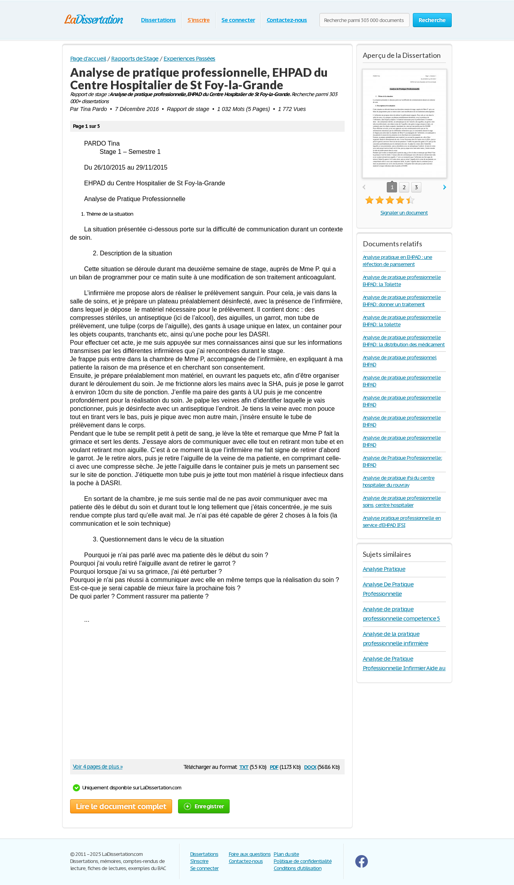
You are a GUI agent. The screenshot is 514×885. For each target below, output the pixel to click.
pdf (274, 766)
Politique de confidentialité (303, 861)
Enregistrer (204, 806)
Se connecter (238, 20)
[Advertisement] (203, 694)
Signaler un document (404, 212)
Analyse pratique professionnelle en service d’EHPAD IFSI (402, 521)
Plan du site (286, 854)
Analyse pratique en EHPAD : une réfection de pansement (397, 261)
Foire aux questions (250, 854)
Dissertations (158, 20)
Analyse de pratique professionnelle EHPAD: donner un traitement (402, 301)
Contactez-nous (287, 20)
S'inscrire (198, 20)
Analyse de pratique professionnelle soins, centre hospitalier (402, 501)
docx (310, 766)
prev (364, 187)
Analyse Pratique (384, 569)
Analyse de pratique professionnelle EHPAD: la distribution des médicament (404, 341)
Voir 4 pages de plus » (97, 766)
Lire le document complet (121, 806)
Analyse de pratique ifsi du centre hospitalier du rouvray (399, 481)
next (445, 187)
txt (244, 766)
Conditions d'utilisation (297, 868)
